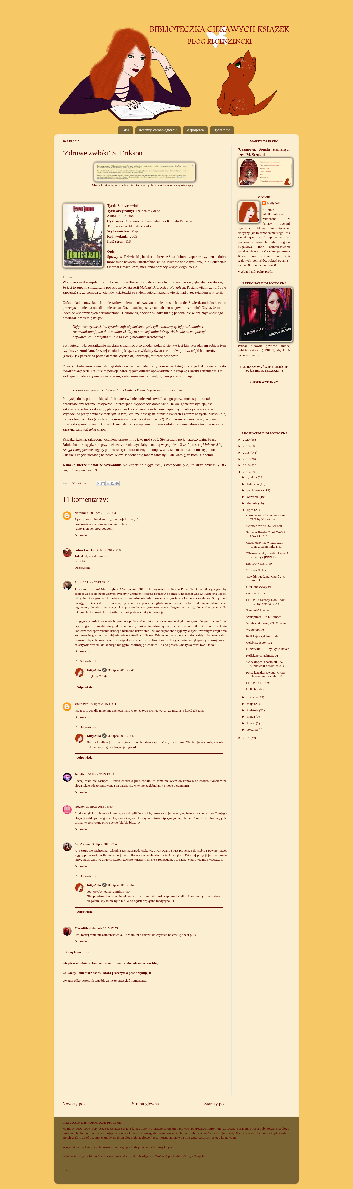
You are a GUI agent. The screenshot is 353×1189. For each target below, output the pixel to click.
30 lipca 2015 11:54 (103, 704)
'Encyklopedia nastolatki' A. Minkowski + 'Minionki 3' (265, 664)
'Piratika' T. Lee (256, 570)
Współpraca (195, 130)
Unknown (81, 704)
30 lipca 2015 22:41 (121, 670)
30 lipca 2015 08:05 (109, 550)
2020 (246, 439)
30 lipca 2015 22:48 (105, 844)
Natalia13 (81, 513)
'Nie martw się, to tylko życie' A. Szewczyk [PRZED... (268, 555)
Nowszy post (75, 1103)
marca (251, 716)
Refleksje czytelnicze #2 (262, 636)
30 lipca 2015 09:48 (96, 582)
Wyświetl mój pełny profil (255, 271)
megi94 (80, 806)
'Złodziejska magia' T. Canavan (267, 623)
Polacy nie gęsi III (83, 470)
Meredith (81, 928)
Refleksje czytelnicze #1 (262, 655)
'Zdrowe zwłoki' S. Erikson (264, 526)
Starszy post (215, 1103)
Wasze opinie (255, 629)
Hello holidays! (256, 689)
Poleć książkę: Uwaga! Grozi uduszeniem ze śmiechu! (265, 674)
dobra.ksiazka (84, 550)
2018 (246, 452)
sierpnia (252, 503)
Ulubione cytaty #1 (258, 587)
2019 (246, 446)
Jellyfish (80, 774)
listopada (253, 484)
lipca (250, 510)
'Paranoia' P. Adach (258, 610)
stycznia (253, 729)
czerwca (253, 697)
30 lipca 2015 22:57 (121, 885)
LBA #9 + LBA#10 (259, 563)
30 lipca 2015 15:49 (99, 806)
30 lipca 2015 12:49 (101, 774)
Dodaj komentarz (76, 952)
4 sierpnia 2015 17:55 (103, 928)
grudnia (252, 477)
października (256, 490)
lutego (251, 723)
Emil (78, 582)
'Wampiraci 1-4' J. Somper (263, 617)
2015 (246, 472)
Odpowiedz (82, 535)
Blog (125, 130)
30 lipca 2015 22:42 (121, 736)
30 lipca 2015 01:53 (103, 513)
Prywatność (221, 130)
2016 (246, 465)
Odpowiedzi (88, 661)
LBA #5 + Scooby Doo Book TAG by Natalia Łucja (265, 602)
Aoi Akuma (83, 844)
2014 (246, 738)
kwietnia (253, 710)
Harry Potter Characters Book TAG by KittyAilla (266, 517)
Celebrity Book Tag (259, 642)
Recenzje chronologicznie (158, 130)
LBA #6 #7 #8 (255, 593)
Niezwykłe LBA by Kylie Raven (267, 649)
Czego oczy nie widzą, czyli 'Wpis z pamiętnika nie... (264, 544)
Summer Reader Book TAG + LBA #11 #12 (266, 534)
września (253, 497)
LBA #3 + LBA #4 (258, 683)
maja (250, 704)
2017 (246, 459)
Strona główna (145, 1103)
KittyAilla (94, 670)
